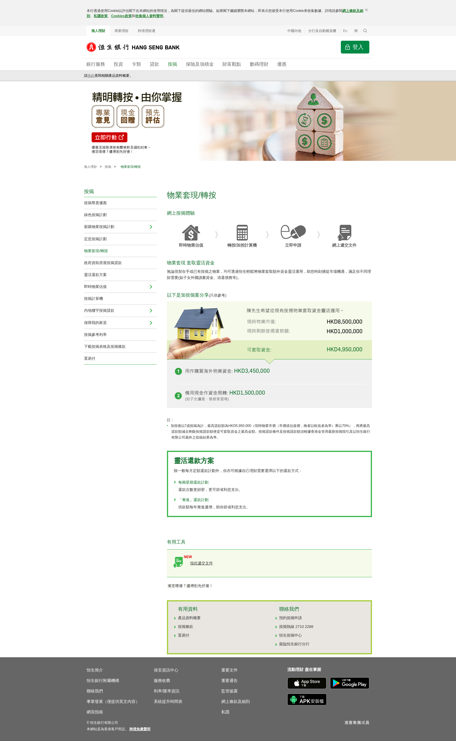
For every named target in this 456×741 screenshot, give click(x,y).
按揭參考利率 (95, 334)
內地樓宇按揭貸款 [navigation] (99, 310)
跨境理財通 (146, 31)
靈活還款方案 (95, 274)
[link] (139, 729)
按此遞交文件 (201, 563)
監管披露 (229, 691)
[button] (365, 31)
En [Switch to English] (345, 30)
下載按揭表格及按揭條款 (105, 346)
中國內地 (294, 31)
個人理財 (98, 31)
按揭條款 (185, 626)
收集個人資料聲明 (149, 16)
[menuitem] (151, 227)
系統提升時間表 (168, 701)
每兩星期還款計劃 (193, 482)
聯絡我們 (95, 691)
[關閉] (366, 10)
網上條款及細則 (235, 701)
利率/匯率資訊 (166, 691)
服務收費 (162, 680)
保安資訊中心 (166, 670)
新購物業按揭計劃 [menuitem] (99, 227)
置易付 (89, 358)
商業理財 (122, 31)
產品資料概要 (189, 618)
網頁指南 (95, 712)
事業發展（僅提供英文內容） (113, 701)
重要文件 (229, 670)
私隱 (225, 712)
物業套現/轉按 (96, 251)
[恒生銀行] (137, 47)
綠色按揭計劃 (95, 215)
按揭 (108, 166)
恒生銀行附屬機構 (103, 680)
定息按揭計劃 (95, 239)
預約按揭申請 (290, 618)
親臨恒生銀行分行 (294, 644)
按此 (91, 76)
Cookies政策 (121, 16)
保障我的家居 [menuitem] (95, 322)
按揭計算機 (93, 298)
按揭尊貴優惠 (95, 203)
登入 (358, 47)
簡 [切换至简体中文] (356, 31)
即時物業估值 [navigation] (95, 286)
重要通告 (229, 680)
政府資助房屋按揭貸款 (103, 263)
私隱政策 (101, 16)
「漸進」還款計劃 (193, 500)
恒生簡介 (95, 670)
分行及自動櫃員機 (322, 31)
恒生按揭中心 (290, 635)
